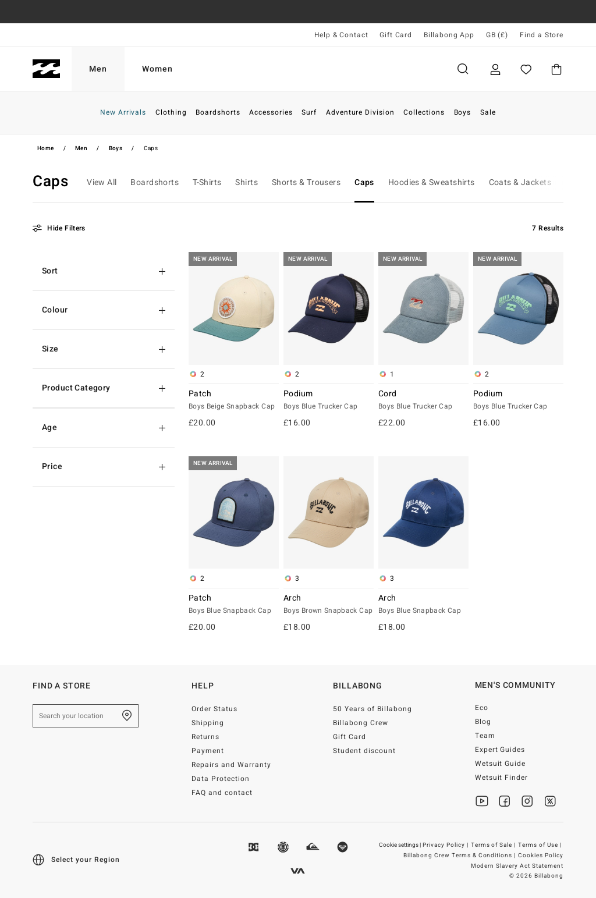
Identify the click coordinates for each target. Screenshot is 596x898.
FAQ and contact (222, 792)
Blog (483, 721)
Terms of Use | (540, 845)
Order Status (214, 709)
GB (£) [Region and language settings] (497, 35)
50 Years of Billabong (372, 709)
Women (157, 69)
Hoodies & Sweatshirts (431, 182)
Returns (205, 737)
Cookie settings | (400, 845)
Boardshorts (154, 182)
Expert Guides (500, 749)
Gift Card (395, 35)
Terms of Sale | (494, 845)
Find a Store (541, 35)
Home (45, 148)
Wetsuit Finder (501, 777)
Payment (207, 751)
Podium (328, 400)
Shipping (207, 723)
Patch (234, 400)
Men (98, 69)
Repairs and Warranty (231, 764)
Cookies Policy (540, 855)
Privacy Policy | (446, 845)
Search (463, 69)
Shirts (246, 182)
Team (485, 735)
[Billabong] (46, 69)
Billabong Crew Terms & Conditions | (460, 855)
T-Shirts (207, 182)
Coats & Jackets (520, 182)
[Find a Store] (127, 715)
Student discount (364, 751)
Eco (481, 707)
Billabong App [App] (449, 35)
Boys (116, 148)
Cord (423, 400)
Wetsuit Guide (500, 763)
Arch (328, 604)
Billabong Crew (360, 723)
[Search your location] (86, 715)
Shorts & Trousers (306, 182)
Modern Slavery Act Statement (517, 866)
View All (101, 182)
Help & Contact (341, 35)
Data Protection (220, 778)
